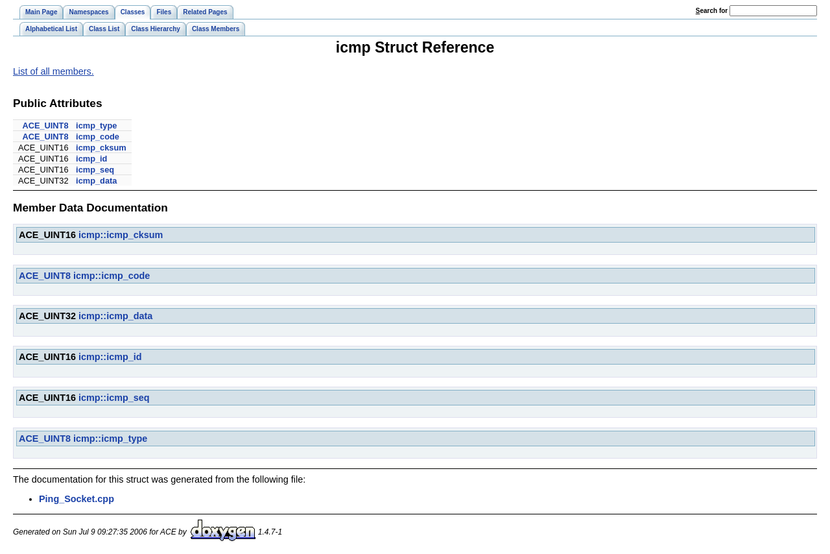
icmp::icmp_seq (114, 397)
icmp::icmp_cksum (120, 235)
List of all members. (53, 71)
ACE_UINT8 (45, 125)
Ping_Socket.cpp (76, 499)
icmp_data (96, 181)
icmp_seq (95, 170)
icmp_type (96, 125)
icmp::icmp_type (110, 438)
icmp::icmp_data (115, 316)
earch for (711, 10)
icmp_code (97, 136)
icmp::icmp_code (111, 276)
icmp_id (91, 158)
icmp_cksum (101, 147)
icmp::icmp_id (110, 357)
